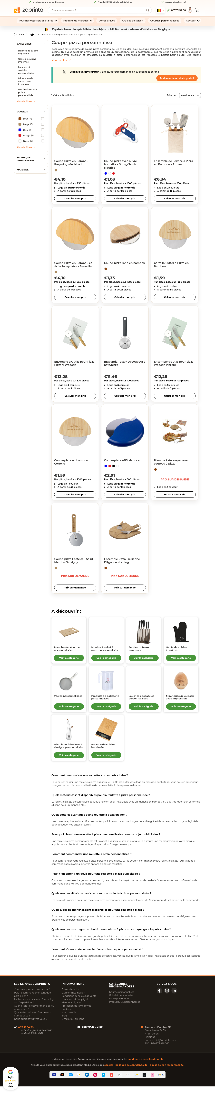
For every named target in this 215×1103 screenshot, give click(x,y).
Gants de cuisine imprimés (27, 60)
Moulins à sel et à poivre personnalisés (27, 92)
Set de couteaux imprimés (142, 649)
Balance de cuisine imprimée (28, 52)
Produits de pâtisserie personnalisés (103, 704)
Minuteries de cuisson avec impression (25, 81)
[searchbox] (97, 10)
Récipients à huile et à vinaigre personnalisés (65, 758)
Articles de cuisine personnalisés (57, 35)
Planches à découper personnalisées (66, 651)
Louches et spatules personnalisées (26, 70)
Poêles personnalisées (66, 702)
